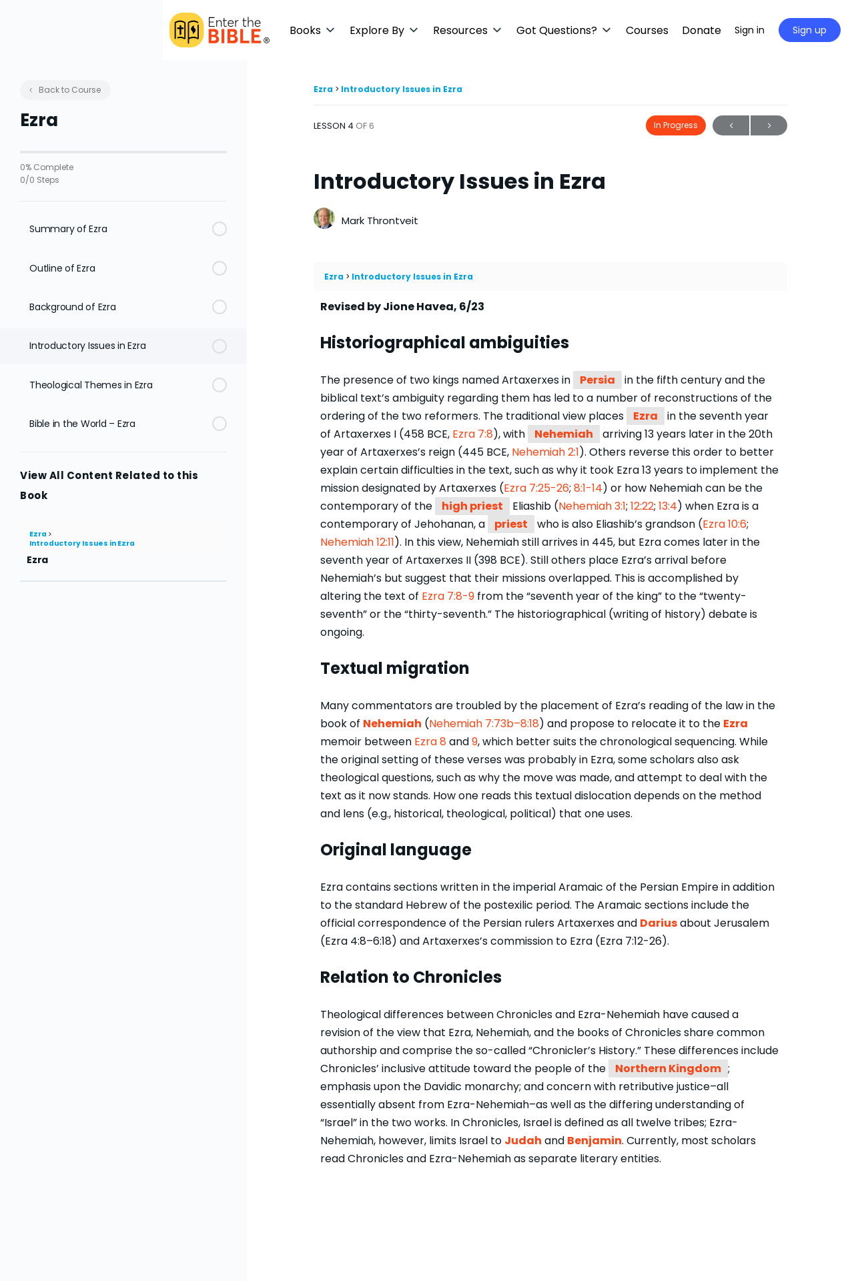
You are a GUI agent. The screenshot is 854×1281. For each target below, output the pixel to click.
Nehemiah (563, 434)
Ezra (38, 534)
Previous (731, 126)
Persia (597, 380)
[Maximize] (705, 30)
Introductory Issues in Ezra (82, 543)
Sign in (750, 30)
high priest (472, 506)
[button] (397, 30)
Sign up (810, 30)
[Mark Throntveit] (324, 220)
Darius (658, 923)
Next (769, 126)
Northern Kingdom (668, 1068)
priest (511, 524)
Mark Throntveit (380, 221)
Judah (523, 1140)
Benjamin (594, 1140)
